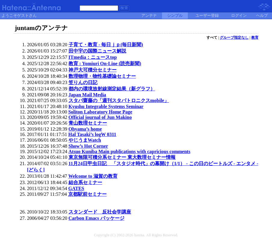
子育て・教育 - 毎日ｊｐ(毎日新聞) (106, 44)
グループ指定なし (234, 37)
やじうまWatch (85, 140)
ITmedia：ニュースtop (93, 57)
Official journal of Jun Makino (100, 117)
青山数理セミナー (88, 123)
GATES (76, 188)
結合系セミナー (85, 182)
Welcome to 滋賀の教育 (93, 176)
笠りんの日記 (83, 82)
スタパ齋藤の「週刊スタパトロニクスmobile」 (119, 100)
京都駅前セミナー (87, 194)
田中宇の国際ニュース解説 (97, 50)
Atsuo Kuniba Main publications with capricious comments (129, 151)
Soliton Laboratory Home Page (100, 111)
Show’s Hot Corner (88, 146)
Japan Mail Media (87, 94)
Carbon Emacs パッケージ (96, 218)
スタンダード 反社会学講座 (100, 211)
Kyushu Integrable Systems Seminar (106, 106)
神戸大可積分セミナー (93, 69)
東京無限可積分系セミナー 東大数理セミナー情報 (122, 157)
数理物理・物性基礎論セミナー (102, 76)
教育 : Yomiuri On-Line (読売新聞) (105, 63)
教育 (254, 37)
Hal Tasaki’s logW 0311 (92, 134)
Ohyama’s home (85, 129)
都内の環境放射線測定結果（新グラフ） (112, 88)
